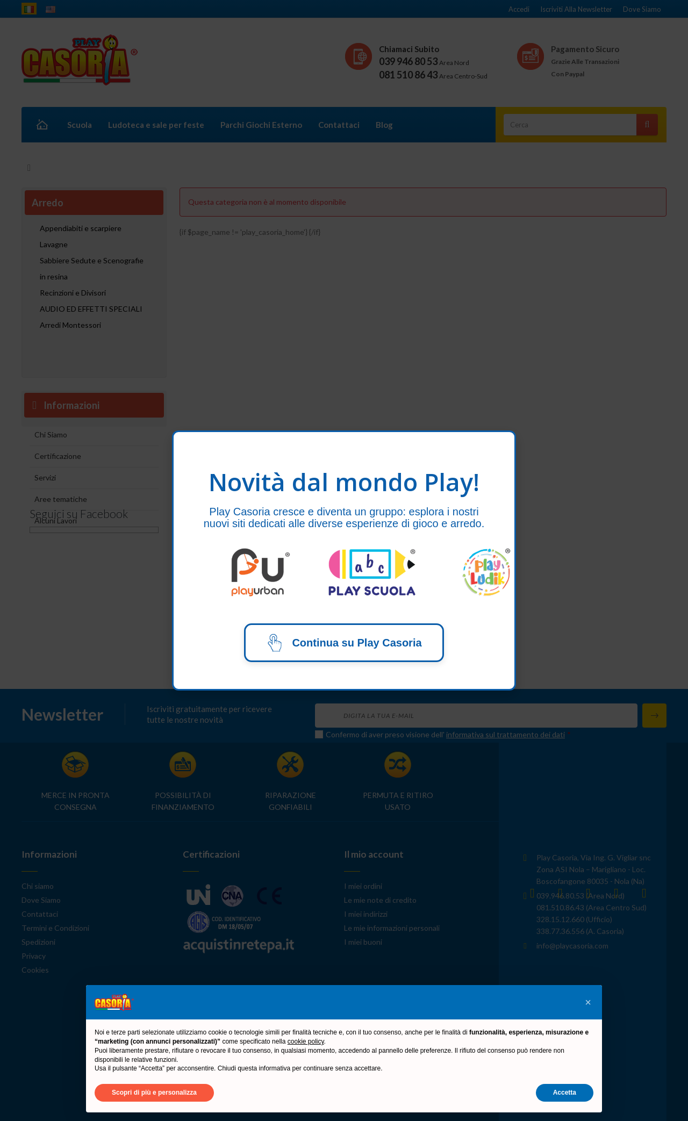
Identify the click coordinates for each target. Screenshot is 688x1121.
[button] (588, 1002)
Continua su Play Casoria (343, 643)
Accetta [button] (564, 1092)
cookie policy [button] (306, 1041)
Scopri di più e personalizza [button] (154, 1092)
